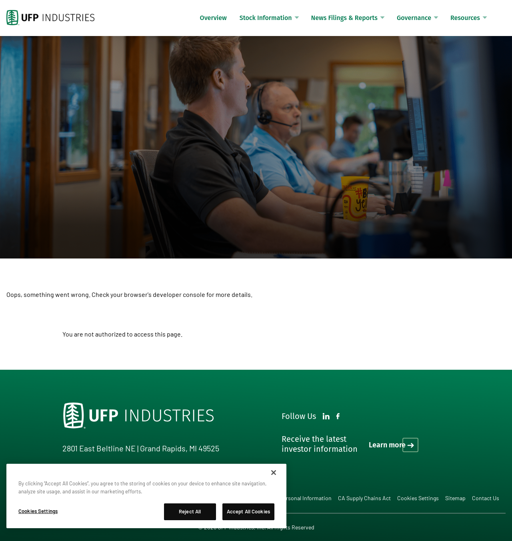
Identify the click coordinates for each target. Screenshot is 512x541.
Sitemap (455, 498)
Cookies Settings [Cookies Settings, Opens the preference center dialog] (38, 511)
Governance (414, 18)
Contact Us (485, 498)
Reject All (190, 511)
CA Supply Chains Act (364, 498)
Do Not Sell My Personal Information (288, 498)
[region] (146, 496)
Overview (213, 18)
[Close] (273, 472)
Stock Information (266, 18)
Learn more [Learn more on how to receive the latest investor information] (387, 445)
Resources (465, 18)
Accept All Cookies (248, 511)
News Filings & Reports (344, 18)
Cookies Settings (418, 498)
